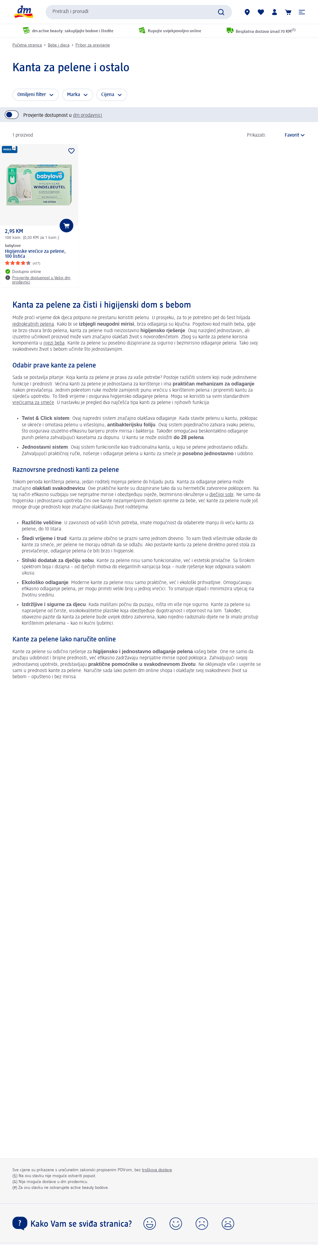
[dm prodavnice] (247, 12)
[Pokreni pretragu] (221, 12)
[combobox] (139, 12)
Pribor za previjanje (92, 45)
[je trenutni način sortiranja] (287, 135)
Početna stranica (27, 45)
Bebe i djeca (59, 45)
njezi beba (54, 343)
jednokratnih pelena (33, 324)
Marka (73, 94)
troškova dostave (157, 1170)
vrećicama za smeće (33, 402)
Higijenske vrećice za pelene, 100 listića (35, 254)
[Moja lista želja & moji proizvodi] (261, 12)
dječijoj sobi (221, 494)
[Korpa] (288, 12)
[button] (302, 12)
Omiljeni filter (31, 94)
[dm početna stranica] (23, 12)
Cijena (107, 94)
